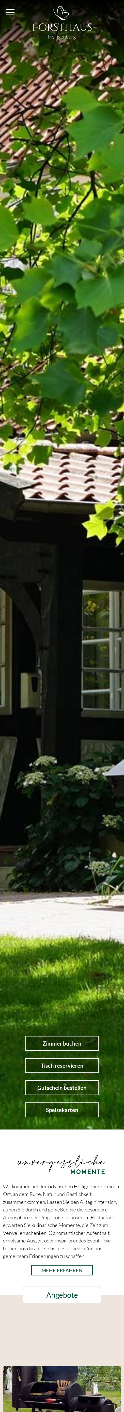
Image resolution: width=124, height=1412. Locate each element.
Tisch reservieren (62, 1065)
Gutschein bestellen (62, 1087)
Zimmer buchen (62, 1043)
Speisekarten (62, 1110)
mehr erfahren (62, 1270)
